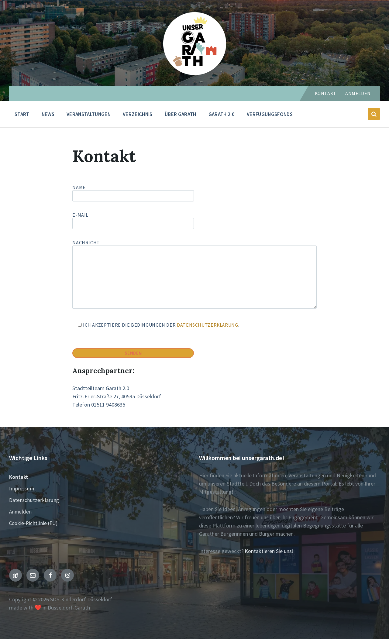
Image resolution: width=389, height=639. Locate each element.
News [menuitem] (48, 114)
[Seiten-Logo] (194, 73)
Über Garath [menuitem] (180, 114)
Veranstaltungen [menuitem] (89, 114)
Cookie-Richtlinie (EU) (33, 523)
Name (194, 192)
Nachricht (194, 275)
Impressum (21, 488)
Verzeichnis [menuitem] (138, 114)
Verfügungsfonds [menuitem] (270, 114)
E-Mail (133, 219)
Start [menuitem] (22, 114)
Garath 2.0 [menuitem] (221, 114)
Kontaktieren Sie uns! (269, 551)
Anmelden (358, 93)
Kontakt (325, 93)
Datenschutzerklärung (207, 325)
